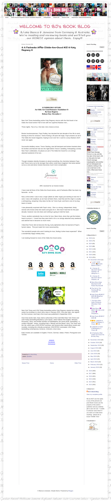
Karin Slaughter (94, 150)
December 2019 (95, 260)
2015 (90, 379)
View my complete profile (94, 394)
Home (7, 17)
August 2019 (94, 348)
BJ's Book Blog (93, 391)
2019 (90, 257)
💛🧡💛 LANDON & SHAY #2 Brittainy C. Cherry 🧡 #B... (97, 322)
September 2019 (95, 345)
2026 (90, 238)
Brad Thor (93, 135)
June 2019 (93, 353)
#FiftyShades (47, 17)
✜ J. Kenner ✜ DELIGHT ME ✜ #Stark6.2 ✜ (95, 277)
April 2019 (93, 359)
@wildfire (29, 356)
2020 (90, 254)
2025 (90, 241)
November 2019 (95, 340)
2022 (90, 249)
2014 (90, 382)
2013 (90, 384)
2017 (90, 373)
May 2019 (93, 356)
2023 (90, 246)
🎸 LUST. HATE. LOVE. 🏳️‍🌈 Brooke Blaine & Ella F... (96, 263)
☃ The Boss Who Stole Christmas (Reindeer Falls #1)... (95, 303)
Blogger (70, 491)
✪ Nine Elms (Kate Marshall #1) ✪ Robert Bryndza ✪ (96, 283)
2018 (90, 371)
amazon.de (56, 17)
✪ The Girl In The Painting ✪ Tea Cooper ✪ (95, 290)
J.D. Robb (93, 195)
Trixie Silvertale (94, 113)
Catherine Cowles (95, 180)
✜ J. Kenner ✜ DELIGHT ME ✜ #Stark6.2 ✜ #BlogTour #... (95, 271)
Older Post (78, 363)
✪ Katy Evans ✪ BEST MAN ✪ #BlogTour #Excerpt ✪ (97, 296)
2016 (90, 376)
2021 (90, 252)
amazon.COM (65, 17)
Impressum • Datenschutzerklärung (81, 17)
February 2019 (95, 364)
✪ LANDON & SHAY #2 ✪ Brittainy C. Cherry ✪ (96, 328)
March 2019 (94, 362)
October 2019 (94, 342)
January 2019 (94, 367)
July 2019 (93, 351)
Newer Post (25, 363)
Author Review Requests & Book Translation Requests (26, 17)
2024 (90, 243)
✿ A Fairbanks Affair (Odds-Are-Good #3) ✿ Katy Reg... (97, 334)
